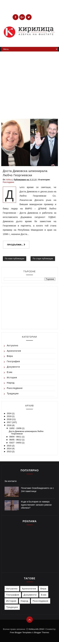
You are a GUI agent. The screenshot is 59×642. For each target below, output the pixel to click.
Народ (11, 382)
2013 (9, 451)
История (12, 377)
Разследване (8, 182)
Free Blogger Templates (21, 632)
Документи (13, 367)
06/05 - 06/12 (15, 439)
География (13, 361)
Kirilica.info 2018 (36, 629)
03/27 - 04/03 (15, 442)
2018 (9, 419)
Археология (14, 351)
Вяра (10, 356)
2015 (9, 445)
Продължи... (16, 244)
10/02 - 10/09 (15, 428)
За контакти (11, 481)
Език (10, 372)
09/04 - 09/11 (15, 436)
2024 (9, 413)
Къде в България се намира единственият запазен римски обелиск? (36, 504)
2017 (9, 422)
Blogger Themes (41, 632)
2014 (9, 448)
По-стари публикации (43, 258)
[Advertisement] (29, 82)
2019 (9, 416)
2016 (9, 425)
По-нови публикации (14, 258)
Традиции (13, 393)
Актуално (12, 345)
